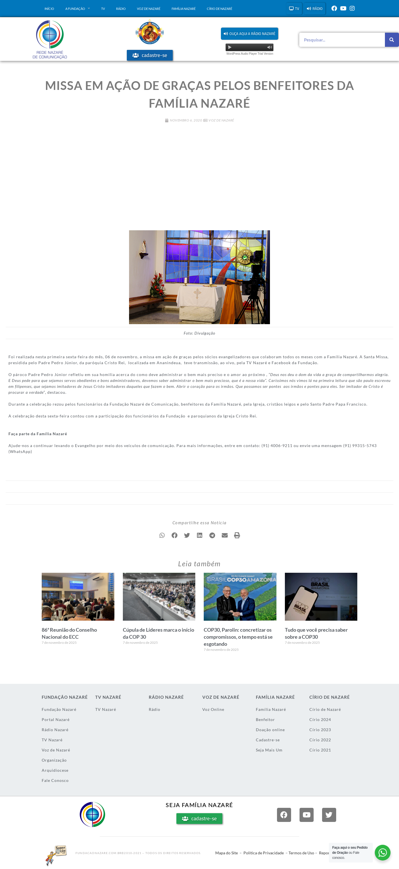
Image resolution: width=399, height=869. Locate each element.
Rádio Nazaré (55, 729)
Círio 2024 (320, 719)
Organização (54, 760)
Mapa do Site (226, 852)
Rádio (121, 8)
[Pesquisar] (392, 40)
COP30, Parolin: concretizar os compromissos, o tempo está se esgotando (238, 637)
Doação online (270, 729)
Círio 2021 (320, 750)
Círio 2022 (320, 739)
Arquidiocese (55, 770)
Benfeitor (265, 719)
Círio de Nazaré (219, 8)
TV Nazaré (52, 739)
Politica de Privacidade (263, 852)
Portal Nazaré (56, 719)
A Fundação (77, 8)
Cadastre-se (268, 739)
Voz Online (213, 709)
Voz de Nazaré (148, 8)
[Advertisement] (199, 173)
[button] (249, 34)
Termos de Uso (301, 852)
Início (49, 8)
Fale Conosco (55, 780)
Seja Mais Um (269, 750)
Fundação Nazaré (59, 709)
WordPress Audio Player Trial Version (249, 53)
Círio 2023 (320, 729)
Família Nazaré (184, 8)
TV (103, 8)
